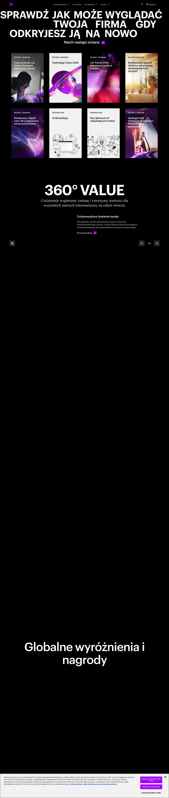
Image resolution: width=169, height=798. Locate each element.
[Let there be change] (84, 27)
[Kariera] (105, 4)
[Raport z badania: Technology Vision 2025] (65, 78)
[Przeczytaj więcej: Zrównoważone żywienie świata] (86, 233)
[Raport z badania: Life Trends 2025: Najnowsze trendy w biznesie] (103, 78)
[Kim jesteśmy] (91, 4)
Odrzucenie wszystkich (151, 787)
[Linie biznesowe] (61, 4)
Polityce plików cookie (78, 784)
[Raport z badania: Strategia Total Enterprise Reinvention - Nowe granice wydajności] (141, 133)
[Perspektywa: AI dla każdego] (65, 133)
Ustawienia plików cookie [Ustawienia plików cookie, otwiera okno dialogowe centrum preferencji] (151, 792)
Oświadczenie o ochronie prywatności (102, 784)
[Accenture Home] (16, 4)
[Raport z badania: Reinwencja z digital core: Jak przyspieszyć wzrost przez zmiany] (27, 133)
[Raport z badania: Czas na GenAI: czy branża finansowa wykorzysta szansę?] (27, 78)
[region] (84, 786)
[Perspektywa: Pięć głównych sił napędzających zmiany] (103, 133)
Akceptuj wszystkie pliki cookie (151, 780)
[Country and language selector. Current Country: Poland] (152, 4)
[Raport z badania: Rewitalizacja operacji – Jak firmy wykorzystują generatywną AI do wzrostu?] (141, 78)
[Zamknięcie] (165, 777)
